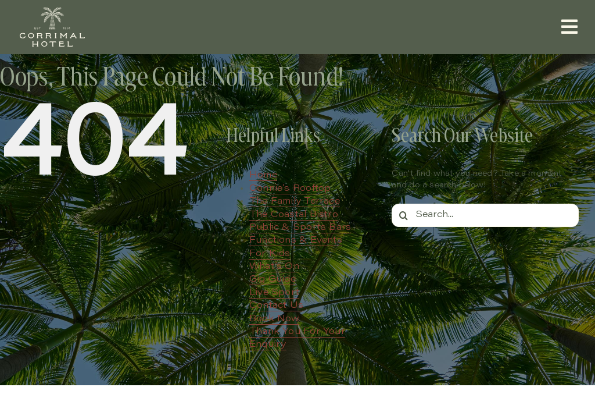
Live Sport (274, 292)
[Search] (403, 215)
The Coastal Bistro (293, 214)
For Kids (270, 253)
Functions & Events (295, 240)
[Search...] (485, 215)
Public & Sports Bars (300, 227)
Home (263, 175)
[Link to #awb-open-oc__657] (569, 26)
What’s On (274, 266)
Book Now (274, 319)
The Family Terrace (294, 201)
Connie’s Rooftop (290, 188)
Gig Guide (272, 279)
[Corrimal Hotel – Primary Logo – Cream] (52, 10)
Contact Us (276, 305)
